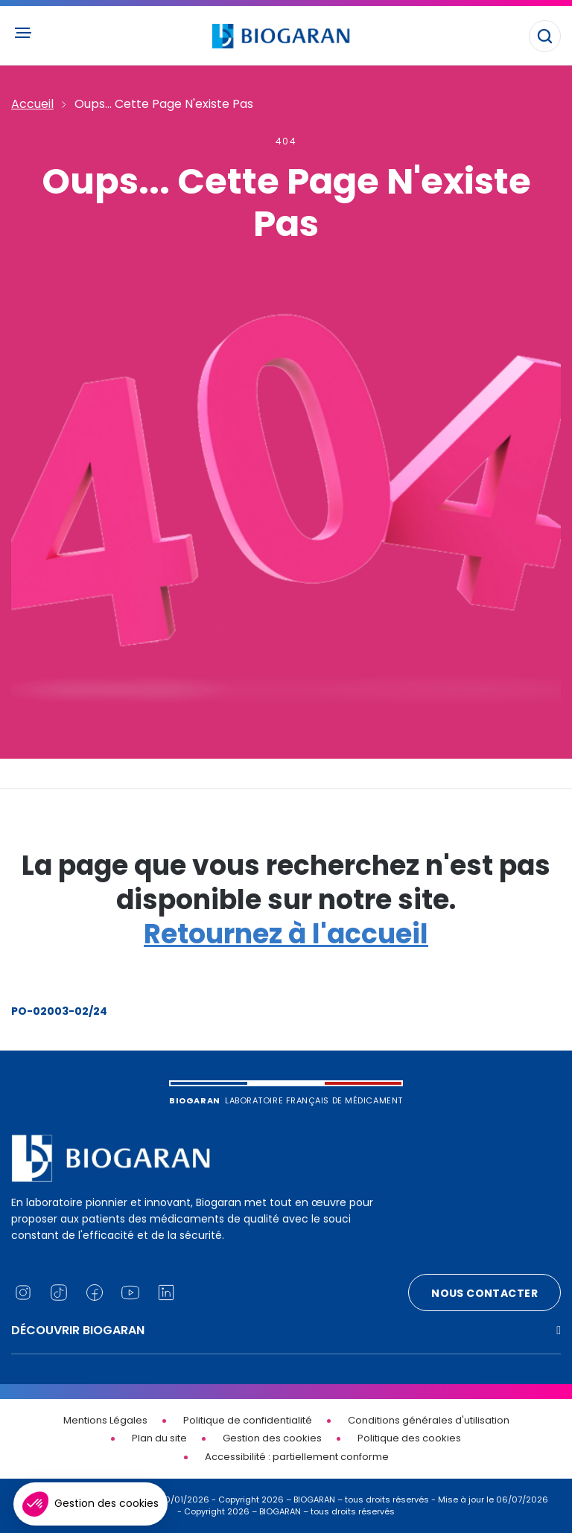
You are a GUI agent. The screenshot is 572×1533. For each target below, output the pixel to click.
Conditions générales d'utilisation (428, 1420)
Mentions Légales (105, 1420)
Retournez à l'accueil (286, 934)
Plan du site (159, 1438)
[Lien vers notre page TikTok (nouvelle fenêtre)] (59, 1292)
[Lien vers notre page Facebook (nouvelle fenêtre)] (95, 1292)
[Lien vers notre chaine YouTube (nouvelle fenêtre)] (130, 1292)
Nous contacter (484, 1293)
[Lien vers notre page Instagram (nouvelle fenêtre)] (23, 1292)
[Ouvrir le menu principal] (22, 33)
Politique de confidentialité (247, 1420)
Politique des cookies (409, 1438)
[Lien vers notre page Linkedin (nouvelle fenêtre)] (166, 1292)
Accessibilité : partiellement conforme (297, 1457)
